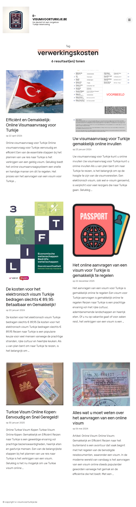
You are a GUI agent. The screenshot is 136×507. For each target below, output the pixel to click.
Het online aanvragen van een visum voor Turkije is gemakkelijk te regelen (100, 270)
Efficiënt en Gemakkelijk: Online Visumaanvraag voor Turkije (31, 125)
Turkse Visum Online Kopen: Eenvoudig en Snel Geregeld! (32, 414)
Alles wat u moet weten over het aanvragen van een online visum (100, 418)
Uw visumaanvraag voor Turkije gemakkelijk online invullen (101, 141)
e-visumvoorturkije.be (50, 17)
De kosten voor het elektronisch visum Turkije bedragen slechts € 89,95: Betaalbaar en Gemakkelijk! (31, 296)
